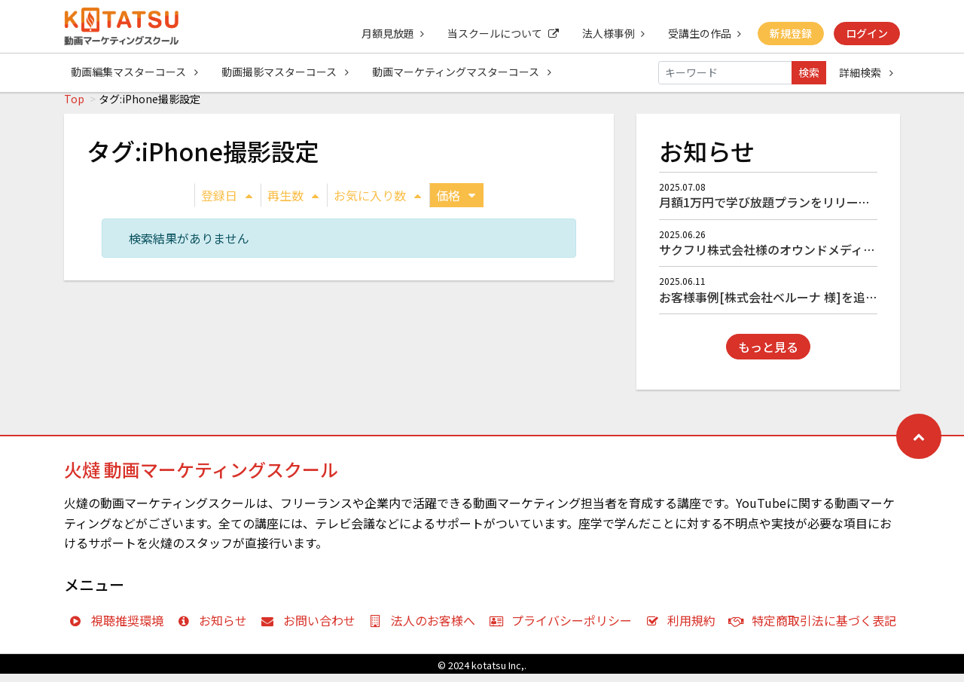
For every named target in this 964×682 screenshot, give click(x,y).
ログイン (867, 33)
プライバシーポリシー (564, 628)
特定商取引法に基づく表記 (816, 628)
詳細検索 (866, 72)
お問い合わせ (311, 628)
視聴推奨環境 (119, 628)
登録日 (226, 203)
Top (74, 107)
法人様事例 (611, 33)
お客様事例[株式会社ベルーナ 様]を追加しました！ (798, 305)
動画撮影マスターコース (285, 72)
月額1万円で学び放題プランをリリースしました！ (794, 210)
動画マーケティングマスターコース (463, 72)
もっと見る (768, 355)
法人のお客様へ (426, 628)
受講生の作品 (703, 33)
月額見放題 (389, 33)
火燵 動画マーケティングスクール (201, 477)
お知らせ (216, 628)
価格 (455, 203)
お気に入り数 (377, 203)
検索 (808, 72)
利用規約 (684, 628)
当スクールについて (500, 33)
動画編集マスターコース (134, 72)
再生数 (293, 203)
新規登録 (790, 33)
